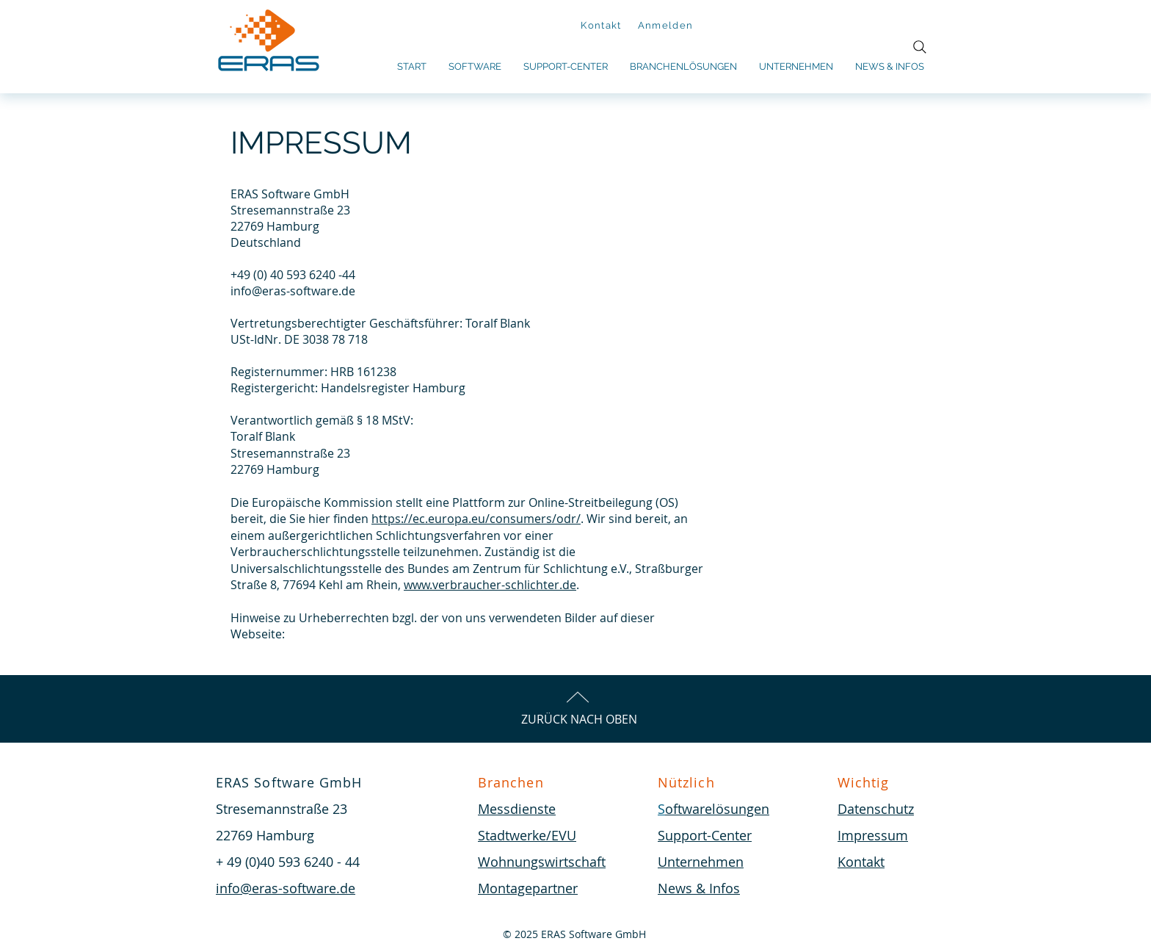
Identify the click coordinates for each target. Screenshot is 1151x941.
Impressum (873, 835)
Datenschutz (876, 809)
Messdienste (517, 809)
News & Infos (699, 888)
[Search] (919, 47)
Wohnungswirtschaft (542, 861)
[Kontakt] (603, 25)
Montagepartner (528, 888)
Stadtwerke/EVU (527, 835)
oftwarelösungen (717, 809)
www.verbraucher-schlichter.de (490, 585)
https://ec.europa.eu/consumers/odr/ (476, 519)
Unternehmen (701, 861)
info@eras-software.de (292, 291)
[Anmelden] (667, 25)
